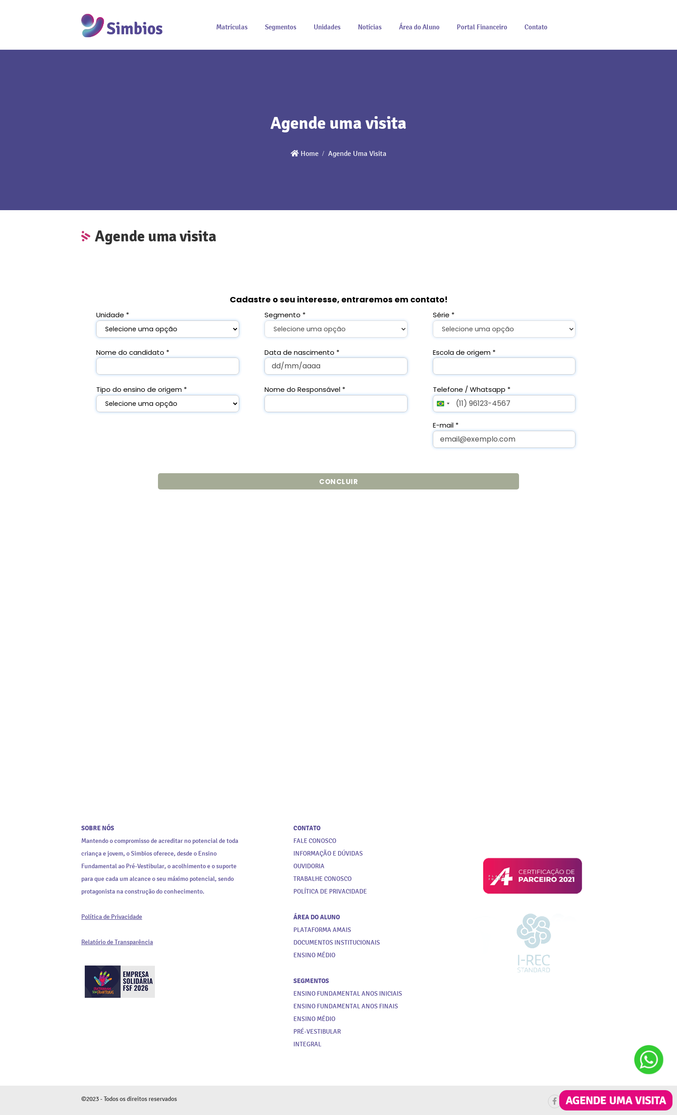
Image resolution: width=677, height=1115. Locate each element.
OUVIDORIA (309, 866)
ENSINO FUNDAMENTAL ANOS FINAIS (345, 1006)
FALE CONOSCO (314, 841)
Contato (535, 27)
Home (305, 153)
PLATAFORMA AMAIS (322, 930)
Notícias (370, 27)
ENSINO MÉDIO (314, 1019)
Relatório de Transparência (117, 942)
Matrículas (232, 27)
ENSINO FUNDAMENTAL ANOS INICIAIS (347, 993)
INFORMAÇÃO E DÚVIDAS (328, 853)
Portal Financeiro (482, 27)
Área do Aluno (419, 27)
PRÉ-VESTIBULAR (317, 1031)
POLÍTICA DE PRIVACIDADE (330, 891)
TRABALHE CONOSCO (322, 879)
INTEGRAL (307, 1044)
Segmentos (281, 27)
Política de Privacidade (111, 917)
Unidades (327, 27)
